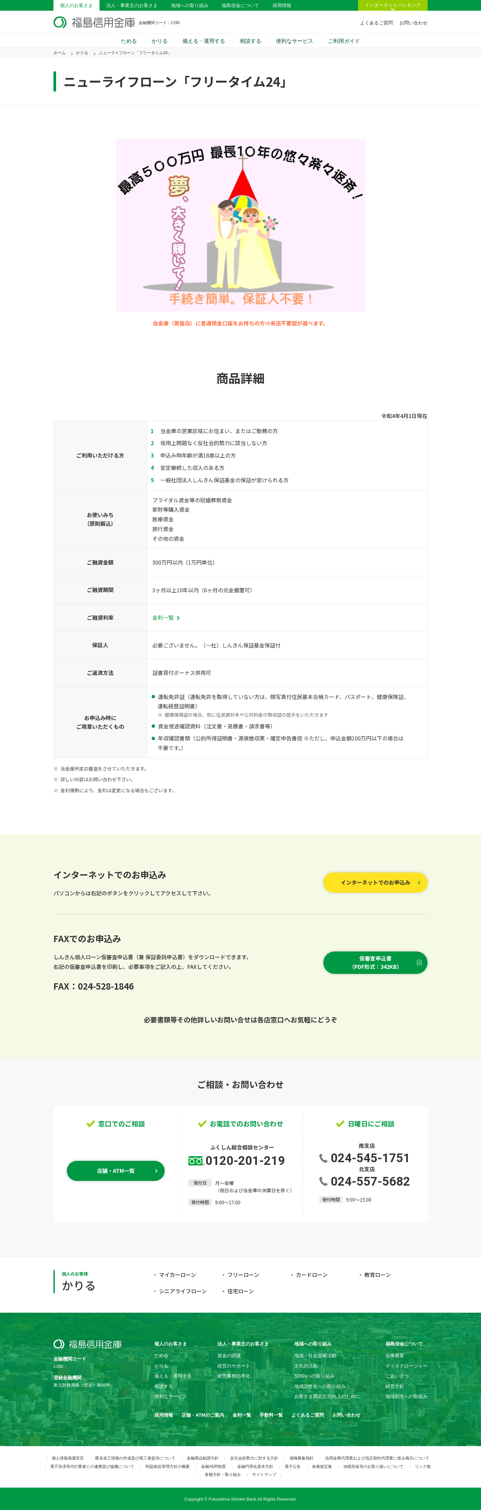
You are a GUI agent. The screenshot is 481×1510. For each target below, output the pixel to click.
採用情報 (282, 5)
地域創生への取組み (406, 1396)
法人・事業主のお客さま (132, 5)
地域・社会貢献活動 (315, 1355)
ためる (129, 41)
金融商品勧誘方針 (203, 1458)
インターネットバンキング (393, 5)
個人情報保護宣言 (68, 1458)
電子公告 (293, 1466)
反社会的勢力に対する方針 (254, 1458)
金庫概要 (394, 1355)
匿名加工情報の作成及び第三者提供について (135, 1458)
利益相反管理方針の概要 (168, 1466)
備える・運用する (203, 41)
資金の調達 (229, 1355)
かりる (160, 41)
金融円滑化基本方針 (255, 1466)
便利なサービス (294, 41)
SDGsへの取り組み (314, 1376)
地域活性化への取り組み (320, 1386)
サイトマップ (264, 1474)
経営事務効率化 (233, 1376)
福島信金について (240, 5)
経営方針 (394, 1386)
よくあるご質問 (376, 22)
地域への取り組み (189, 5)
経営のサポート (233, 1366)
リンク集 (423, 1466)
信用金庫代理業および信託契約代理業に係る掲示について (377, 1458)
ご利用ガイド (344, 41)
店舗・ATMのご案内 (202, 1415)
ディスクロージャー (406, 1366)
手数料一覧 (271, 1415)
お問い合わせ (413, 22)
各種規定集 (322, 1466)
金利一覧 (165, 617)
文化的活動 (306, 1366)
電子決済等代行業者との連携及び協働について (92, 1466)
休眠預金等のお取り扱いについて (373, 1466)
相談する (250, 41)
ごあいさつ (397, 1376)
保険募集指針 (302, 1458)
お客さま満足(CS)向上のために (327, 1396)
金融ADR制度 (213, 1466)
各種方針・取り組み (223, 1474)
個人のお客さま (76, 5)
